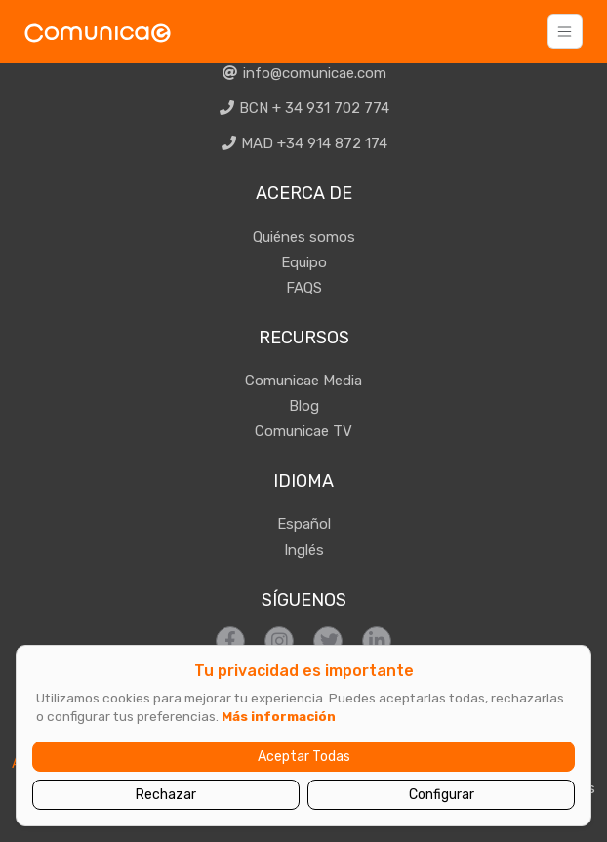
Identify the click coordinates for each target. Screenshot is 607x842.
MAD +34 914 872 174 (304, 143)
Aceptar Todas (304, 756)
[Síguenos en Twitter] (328, 641)
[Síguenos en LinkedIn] (376, 641)
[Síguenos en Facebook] (230, 641)
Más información (279, 716)
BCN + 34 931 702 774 (304, 108)
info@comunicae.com (303, 73)
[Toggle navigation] (565, 31)
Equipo (304, 262)
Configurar (441, 794)
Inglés (304, 550)
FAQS (304, 288)
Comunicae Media (303, 380)
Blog (304, 406)
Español (304, 524)
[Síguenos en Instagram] (279, 641)
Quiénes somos (304, 237)
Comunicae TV (303, 431)
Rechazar (166, 794)
